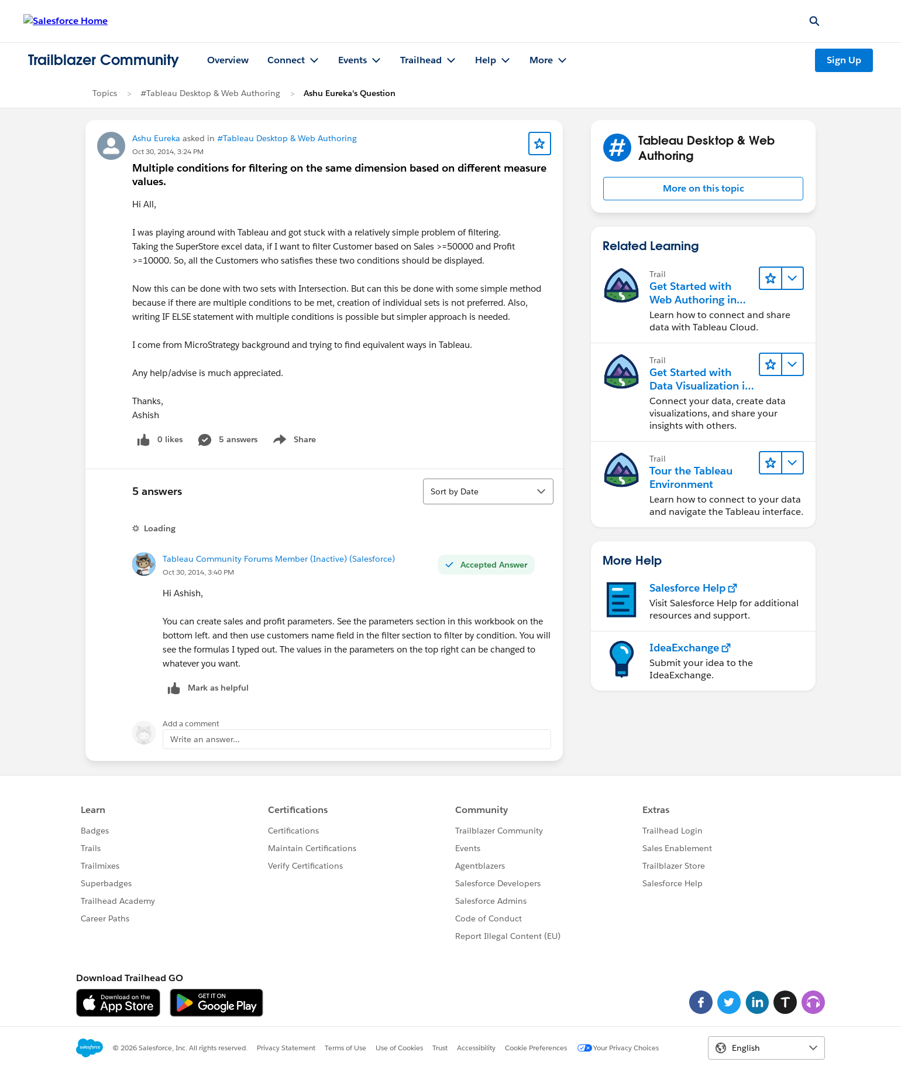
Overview (228, 60)
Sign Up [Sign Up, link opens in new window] (844, 60)
